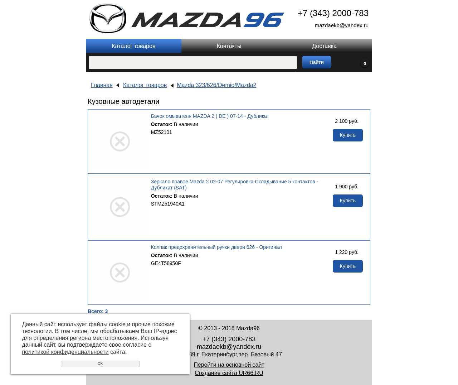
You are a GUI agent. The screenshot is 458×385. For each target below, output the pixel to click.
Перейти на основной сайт (229, 365)
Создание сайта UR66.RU (229, 373)
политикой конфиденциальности (65, 352)
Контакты (228, 46)
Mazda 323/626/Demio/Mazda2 (216, 85)
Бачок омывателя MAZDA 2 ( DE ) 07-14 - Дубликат (210, 116)
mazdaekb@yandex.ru (342, 25)
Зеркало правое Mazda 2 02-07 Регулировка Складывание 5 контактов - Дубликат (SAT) (234, 185)
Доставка (324, 46)
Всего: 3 (98, 311)
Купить (348, 135)
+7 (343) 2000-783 (333, 13)
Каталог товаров (133, 46)
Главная (102, 85)
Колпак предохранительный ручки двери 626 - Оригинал (216, 247)
